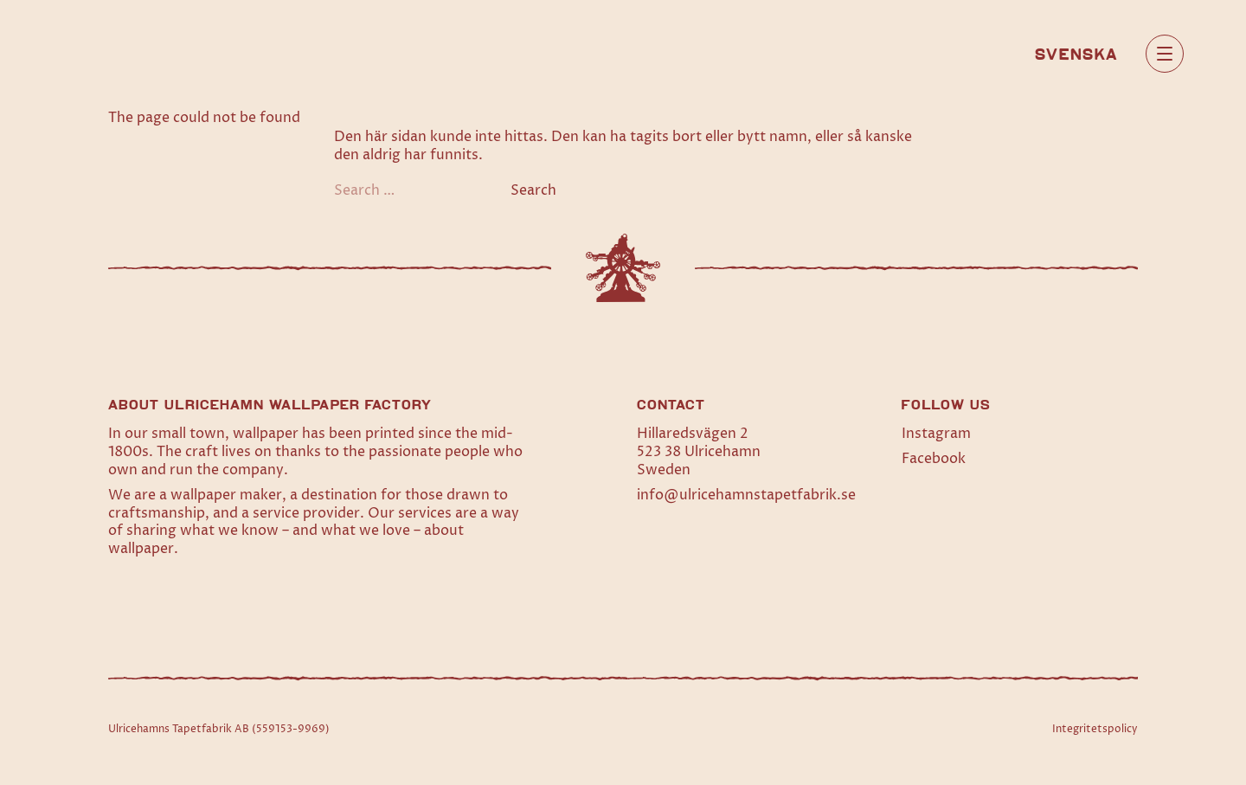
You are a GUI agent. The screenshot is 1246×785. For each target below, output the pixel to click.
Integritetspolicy (1095, 729)
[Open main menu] (1165, 54)
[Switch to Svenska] (1076, 53)
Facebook (934, 458)
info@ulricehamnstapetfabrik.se (746, 495)
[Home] (120, 53)
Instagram (936, 433)
